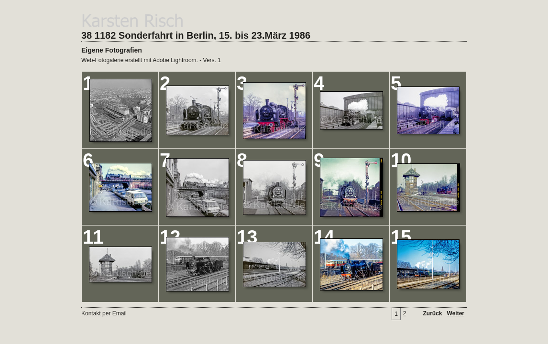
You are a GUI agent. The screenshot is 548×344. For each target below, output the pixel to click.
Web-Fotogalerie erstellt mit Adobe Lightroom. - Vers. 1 (151, 60)
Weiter (455, 313)
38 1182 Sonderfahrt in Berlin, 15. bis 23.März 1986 (195, 35)
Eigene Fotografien (111, 50)
